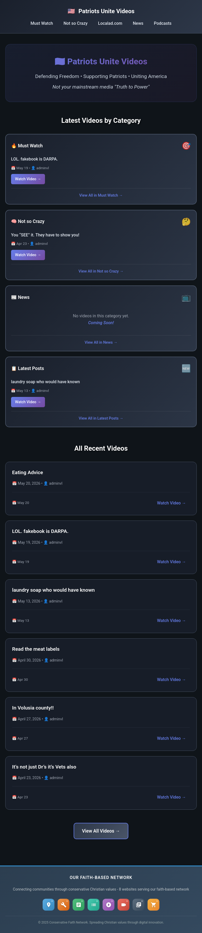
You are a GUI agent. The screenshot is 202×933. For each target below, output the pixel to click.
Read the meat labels (35, 649)
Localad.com (110, 23)
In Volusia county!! (33, 708)
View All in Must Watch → (101, 195)
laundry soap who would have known (45, 381)
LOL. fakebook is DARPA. (34, 159)
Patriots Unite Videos (101, 11)
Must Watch (42, 23)
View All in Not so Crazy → (101, 271)
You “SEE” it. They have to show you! (45, 234)
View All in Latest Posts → (101, 418)
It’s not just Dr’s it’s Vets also (44, 767)
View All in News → (101, 342)
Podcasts (162, 23)
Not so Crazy (75, 23)
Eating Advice (27, 472)
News (138, 23)
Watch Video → (28, 179)
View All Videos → (101, 831)
